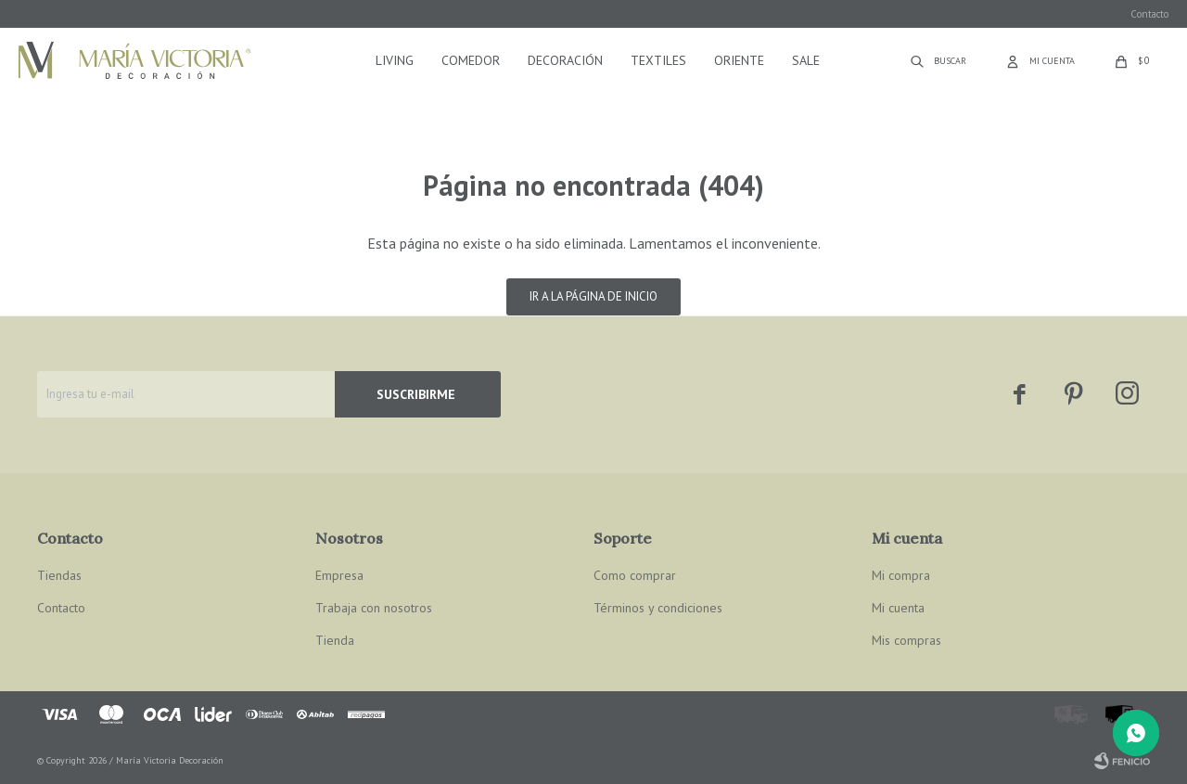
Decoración (565, 60)
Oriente (739, 60)
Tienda (334, 640)
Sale (806, 60)
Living (395, 60)
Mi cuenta (898, 607)
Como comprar (635, 575)
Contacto (1149, 13)
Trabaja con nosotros (373, 607)
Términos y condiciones (658, 607)
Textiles (658, 60)
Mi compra (901, 575)
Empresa (339, 575)
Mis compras (906, 640)
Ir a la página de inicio (593, 296)
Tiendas (59, 575)
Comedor (470, 60)
